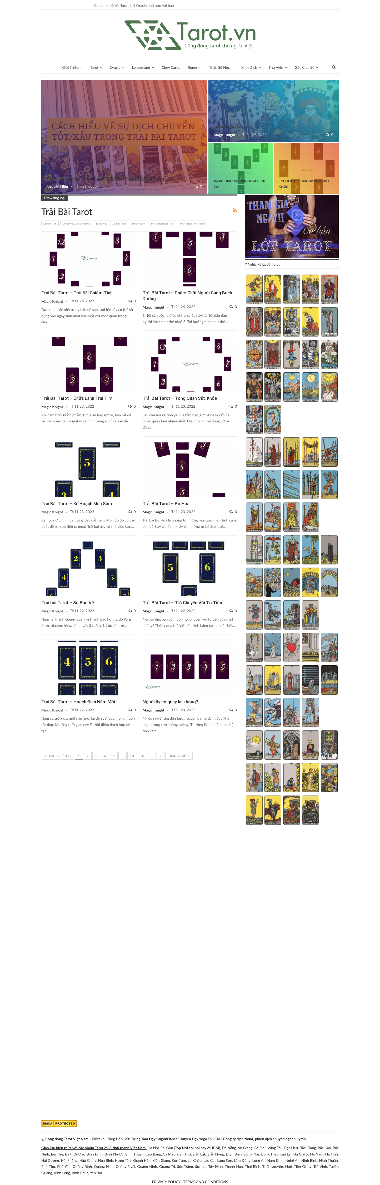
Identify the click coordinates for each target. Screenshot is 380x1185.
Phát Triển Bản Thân (162, 223)
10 (132, 756)
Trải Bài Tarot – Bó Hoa (166, 503)
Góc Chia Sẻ (304, 67)
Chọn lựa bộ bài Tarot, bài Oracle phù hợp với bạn (134, 5)
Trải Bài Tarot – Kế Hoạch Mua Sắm (76, 503)
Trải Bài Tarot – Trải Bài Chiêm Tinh (77, 292)
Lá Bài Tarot (119, 223)
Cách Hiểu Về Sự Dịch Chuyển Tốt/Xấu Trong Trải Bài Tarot (105, 179)
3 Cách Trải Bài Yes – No (230, 127)
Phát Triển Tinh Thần (192, 223)
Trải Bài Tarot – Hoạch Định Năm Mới (78, 701)
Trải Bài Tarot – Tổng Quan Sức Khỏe (180, 398)
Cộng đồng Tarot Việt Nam (66, 1139)
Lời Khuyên (138, 223)
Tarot (94, 67)
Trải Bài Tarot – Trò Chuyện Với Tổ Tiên (182, 602)
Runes (193, 67)
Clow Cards (171, 67)
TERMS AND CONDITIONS (205, 1181)
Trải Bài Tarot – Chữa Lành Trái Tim (76, 398)
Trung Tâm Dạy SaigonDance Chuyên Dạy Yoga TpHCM (175, 1139)
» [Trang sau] (160, 756)
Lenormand (141, 67)
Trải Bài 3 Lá (43, 80)
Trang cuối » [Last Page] (179, 756)
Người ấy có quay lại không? (170, 701)
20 (142, 756)
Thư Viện (276, 67)
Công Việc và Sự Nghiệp (76, 223)
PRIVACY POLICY (166, 1181)
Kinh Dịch (249, 67)
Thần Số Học (219, 67)
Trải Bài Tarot (210, 80)
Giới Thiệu (70, 67)
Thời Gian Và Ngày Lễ (43, 641)
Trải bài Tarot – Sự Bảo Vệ (67, 602)
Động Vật (101, 223)
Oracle (115, 67)
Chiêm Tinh (50, 223)
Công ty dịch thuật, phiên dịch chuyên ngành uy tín (264, 1139)
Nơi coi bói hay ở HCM (200, 1147)
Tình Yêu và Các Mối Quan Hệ (144, 442)
